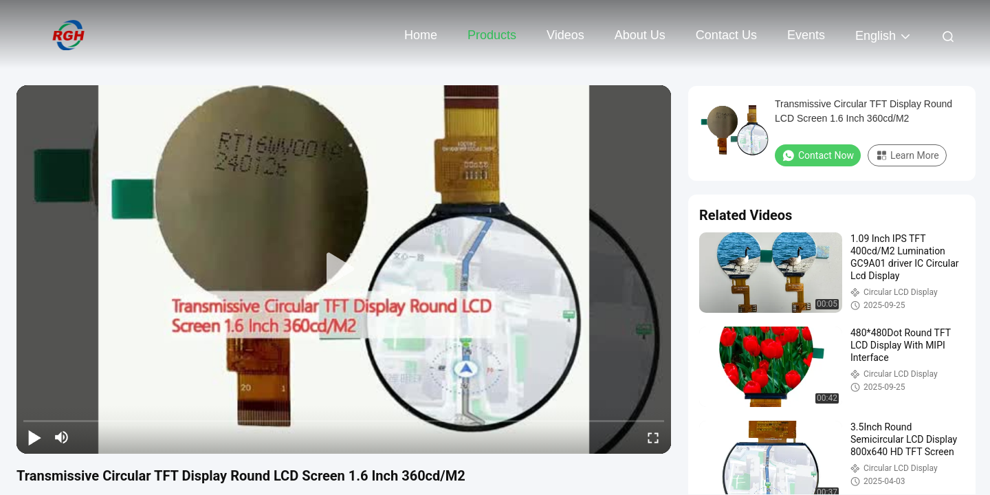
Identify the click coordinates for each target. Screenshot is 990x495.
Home (420, 35)
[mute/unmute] (62, 437)
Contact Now (818, 155)
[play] (344, 269)
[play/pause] (34, 437)
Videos (565, 35)
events (806, 35)
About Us (640, 35)
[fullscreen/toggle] (653, 437)
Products (492, 35)
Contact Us (726, 35)
